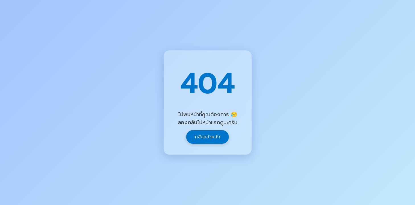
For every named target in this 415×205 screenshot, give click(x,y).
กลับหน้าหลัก (207, 137)
